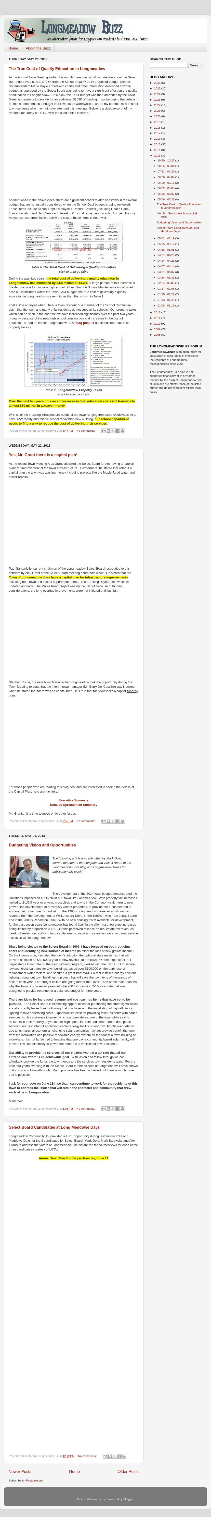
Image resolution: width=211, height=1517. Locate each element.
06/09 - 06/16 (166, 182)
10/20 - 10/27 (166, 160)
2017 (157, 133)
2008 (157, 334)
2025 (157, 88)
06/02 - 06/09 (166, 188)
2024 (157, 94)
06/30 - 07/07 (166, 177)
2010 (157, 323)
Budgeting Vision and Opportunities (42, 845)
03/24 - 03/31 (166, 277)
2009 (157, 329)
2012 (157, 312)
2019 (157, 121)
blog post (83, 323)
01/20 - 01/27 (166, 294)
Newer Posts (20, 1471)
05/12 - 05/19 (166, 238)
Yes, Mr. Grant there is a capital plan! (43, 455)
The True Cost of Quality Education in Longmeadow (57, 69)
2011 (157, 317)
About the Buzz (38, 48)
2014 (157, 149)
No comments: (86, 430)
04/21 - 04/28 (166, 255)
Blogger (128, 1499)
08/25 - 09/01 (166, 165)
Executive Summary (74, 800)
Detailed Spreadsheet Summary (73, 805)
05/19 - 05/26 (166, 199)
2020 (157, 116)
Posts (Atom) (34, 1480)
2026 (157, 82)
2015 (157, 144)
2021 (157, 110)
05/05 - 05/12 (166, 243)
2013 (157, 155)
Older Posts (128, 1471)
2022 (157, 105)
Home (13, 48)
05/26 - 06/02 (166, 193)
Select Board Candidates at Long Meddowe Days (54, 1127)
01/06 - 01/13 (166, 305)
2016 (157, 138)
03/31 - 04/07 (166, 271)
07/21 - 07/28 (166, 171)
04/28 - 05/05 (166, 249)
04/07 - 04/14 (166, 266)
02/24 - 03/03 (166, 282)
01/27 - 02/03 (166, 288)
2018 (157, 127)
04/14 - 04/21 (166, 260)
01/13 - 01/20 (166, 299)
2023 (157, 99)
